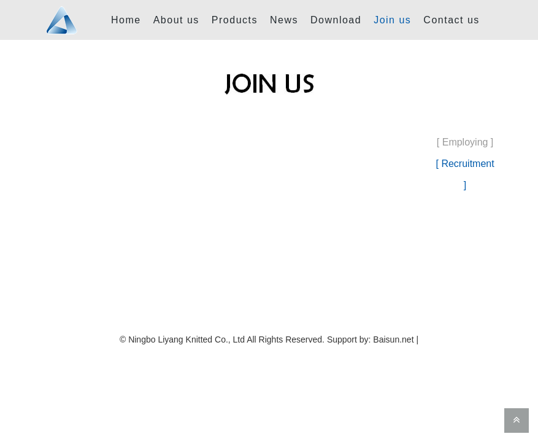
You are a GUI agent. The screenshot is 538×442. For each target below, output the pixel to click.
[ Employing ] (465, 142)
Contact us (451, 20)
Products (235, 20)
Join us (392, 20)
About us (176, 20)
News (284, 20)
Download (335, 20)
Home (126, 20)
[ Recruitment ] (465, 174)
